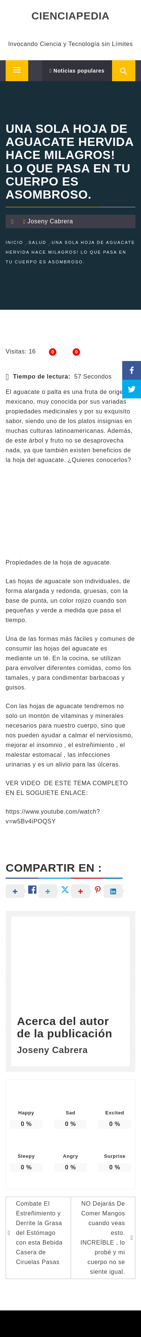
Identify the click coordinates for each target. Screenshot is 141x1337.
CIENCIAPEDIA (71, 16)
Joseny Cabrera (50, 221)
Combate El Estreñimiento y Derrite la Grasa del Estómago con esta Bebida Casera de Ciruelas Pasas (39, 1232)
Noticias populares (77, 71)
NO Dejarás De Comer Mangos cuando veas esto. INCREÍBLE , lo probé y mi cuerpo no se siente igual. (102, 1237)
